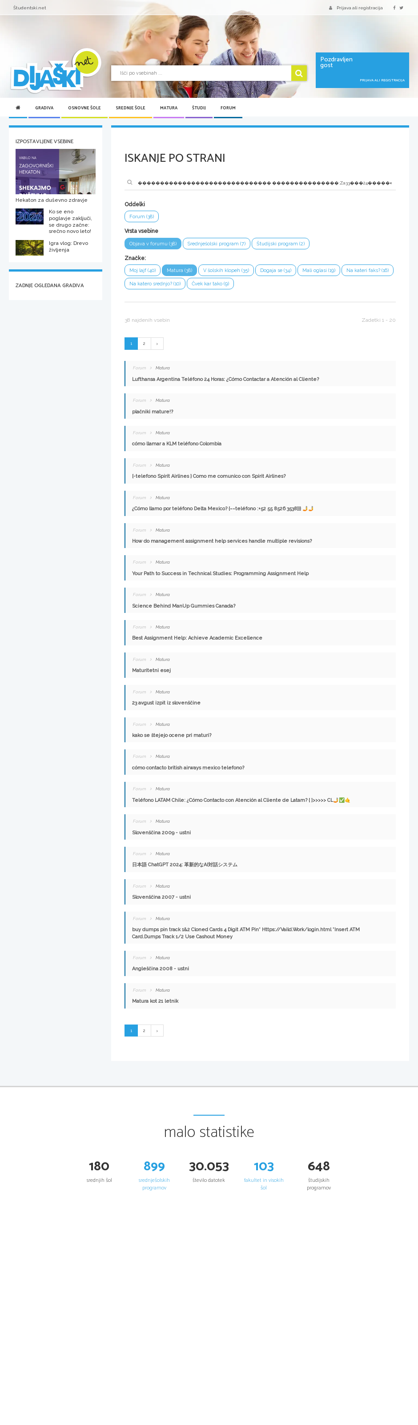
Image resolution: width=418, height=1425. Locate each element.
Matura (168, 108)
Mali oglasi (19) (318, 270)
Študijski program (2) (281, 244)
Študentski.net (29, 7)
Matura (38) (179, 270)
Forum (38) (141, 217)
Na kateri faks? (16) (367, 270)
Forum (228, 108)
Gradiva (44, 108)
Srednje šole (130, 108)
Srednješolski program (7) (216, 244)
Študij (199, 108)
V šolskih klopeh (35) (226, 270)
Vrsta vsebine (141, 231)
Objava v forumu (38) (153, 244)
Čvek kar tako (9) (210, 284)
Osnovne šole (84, 108)
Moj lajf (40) (142, 270)
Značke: (135, 258)
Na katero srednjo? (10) (155, 284)
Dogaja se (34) (275, 270)
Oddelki (135, 204)
